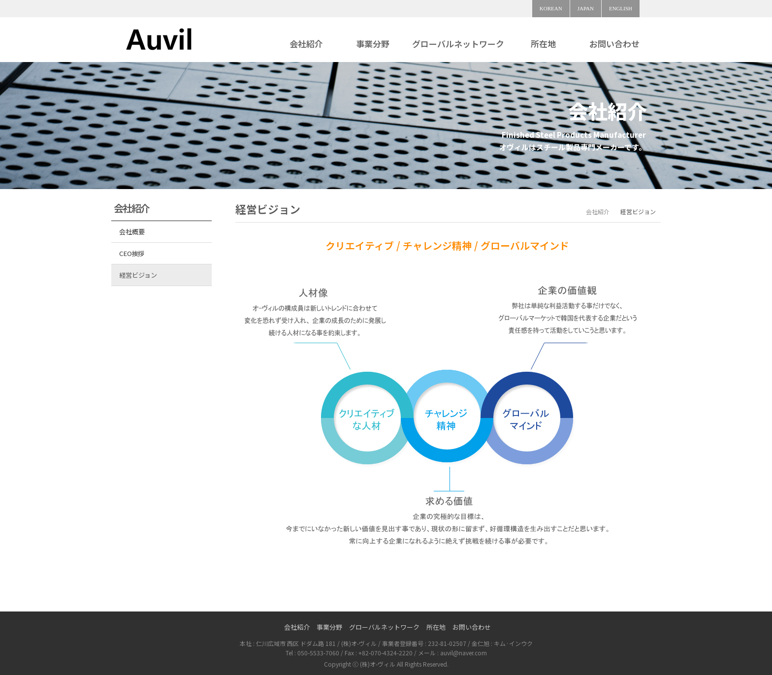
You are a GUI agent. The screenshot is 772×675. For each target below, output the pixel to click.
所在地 (543, 43)
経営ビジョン (138, 275)
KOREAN (551, 8)
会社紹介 (306, 43)
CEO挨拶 (131, 253)
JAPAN (586, 8)
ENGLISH (620, 8)
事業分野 (372, 43)
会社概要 (131, 231)
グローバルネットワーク (458, 43)
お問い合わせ (614, 43)
